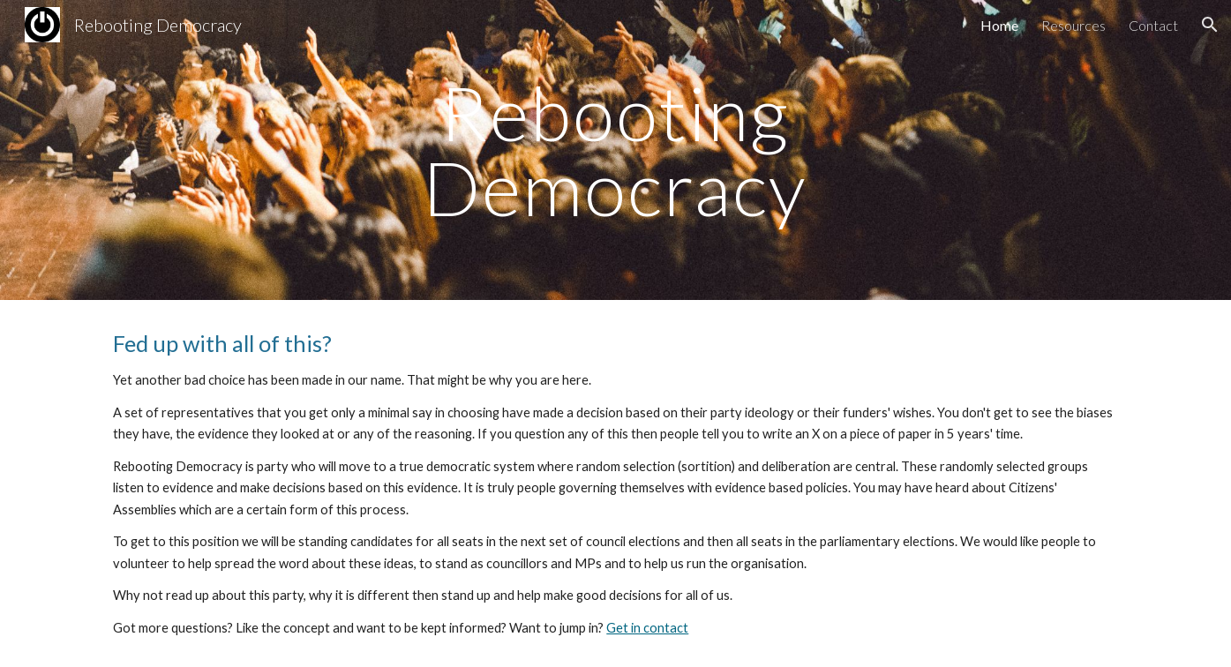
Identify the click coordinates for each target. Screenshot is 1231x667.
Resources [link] (1073, 25)
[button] (1210, 25)
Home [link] (999, 25)
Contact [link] (1153, 25)
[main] (616, 150)
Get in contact (647, 627)
